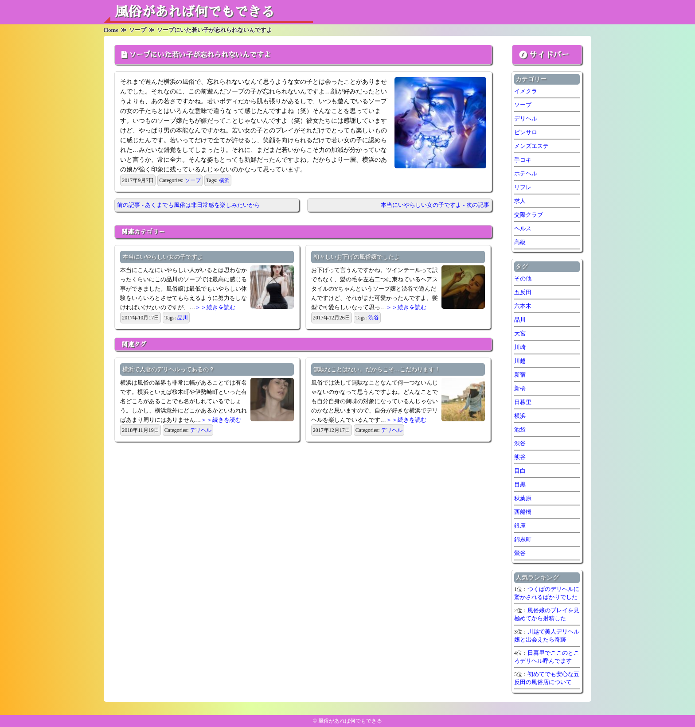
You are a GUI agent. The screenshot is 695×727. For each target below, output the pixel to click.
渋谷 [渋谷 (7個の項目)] (520, 443)
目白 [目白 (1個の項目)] (520, 470)
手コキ (522, 159)
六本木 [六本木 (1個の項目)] (522, 306)
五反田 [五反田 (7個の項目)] (522, 292)
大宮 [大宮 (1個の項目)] (520, 333)
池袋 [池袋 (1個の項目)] (520, 429)
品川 (182, 318)
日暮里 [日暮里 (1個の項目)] (522, 402)
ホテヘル (525, 173)
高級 (520, 242)
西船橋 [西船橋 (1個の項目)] (522, 512)
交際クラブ (528, 214)
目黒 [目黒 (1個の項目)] (520, 484)
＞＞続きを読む (215, 307)
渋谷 (373, 318)
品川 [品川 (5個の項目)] (520, 319)
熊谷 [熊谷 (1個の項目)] (520, 457)
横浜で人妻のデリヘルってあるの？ (168, 369)
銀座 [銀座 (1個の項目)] (520, 525)
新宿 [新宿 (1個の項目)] (520, 374)
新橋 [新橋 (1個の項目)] (520, 388)
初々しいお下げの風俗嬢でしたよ (356, 256)
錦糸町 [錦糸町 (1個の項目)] (522, 539)
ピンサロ (525, 132)
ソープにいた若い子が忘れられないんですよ (200, 54)
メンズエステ (531, 146)
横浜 (224, 180)
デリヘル (200, 430)
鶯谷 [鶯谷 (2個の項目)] (520, 553)
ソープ (193, 180)
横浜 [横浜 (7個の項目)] (520, 415)
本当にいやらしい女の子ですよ (162, 256)
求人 (520, 201)
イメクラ (525, 91)
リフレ (522, 187)
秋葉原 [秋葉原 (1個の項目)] (522, 498)
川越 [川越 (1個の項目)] (520, 361)
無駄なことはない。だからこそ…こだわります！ (376, 369)
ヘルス (522, 228)
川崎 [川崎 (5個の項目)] (520, 347)
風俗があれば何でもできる (194, 12)
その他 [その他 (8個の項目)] (522, 278)
